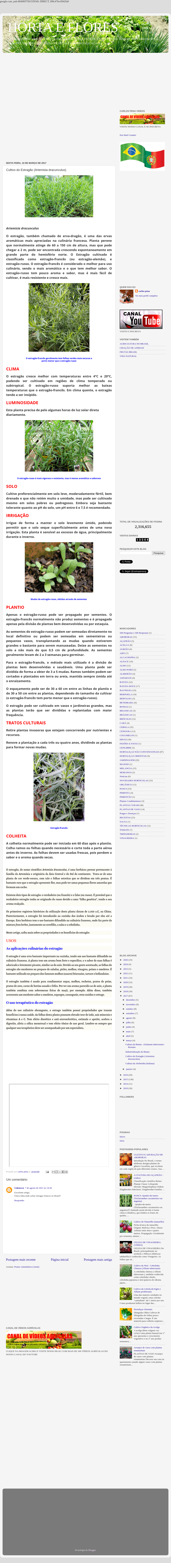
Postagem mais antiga (98, 1259)
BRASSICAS (126, 710)
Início (122, 1136)
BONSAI (124, 706)
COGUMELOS (127, 735)
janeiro (129, 1069)
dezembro (131, 1000)
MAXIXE (124, 764)
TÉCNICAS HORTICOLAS (133, 825)
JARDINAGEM (127, 760)
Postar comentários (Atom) (26, 1266)
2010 (125, 1088)
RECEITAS (125, 817)
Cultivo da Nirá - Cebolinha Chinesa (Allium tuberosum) (147, 1267)
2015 (125, 1079)
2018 (125, 991)
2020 (125, 982)
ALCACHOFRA (127, 657)
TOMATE (124, 830)
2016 (125, 1075)
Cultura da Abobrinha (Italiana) (140, 1063)
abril (128, 1036)
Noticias (123, 776)
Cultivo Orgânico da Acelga (147, 1327)
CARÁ (123, 723)
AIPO (122, 653)
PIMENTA (125, 793)
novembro (131, 1004)
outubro (130, 1009)
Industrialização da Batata (137, 1051)
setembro (130, 1013)
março (129, 1040)
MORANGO (126, 772)
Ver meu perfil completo (146, 295)
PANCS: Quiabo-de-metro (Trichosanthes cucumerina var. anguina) (148, 1198)
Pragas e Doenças (128, 813)
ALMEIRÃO (126, 674)
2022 (125, 973)
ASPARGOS (125, 678)
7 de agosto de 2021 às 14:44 (38, 1188)
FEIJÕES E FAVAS (129, 743)
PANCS (123, 788)
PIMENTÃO (126, 797)
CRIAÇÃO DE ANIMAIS (132, 348)
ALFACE (124, 661)
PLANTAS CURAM (129, 805)
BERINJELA (126, 694)
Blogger (92, 1550)
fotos (122, 1140)
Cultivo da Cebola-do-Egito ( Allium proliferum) (147, 1290)
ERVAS (123, 739)
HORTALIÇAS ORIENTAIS (133, 756)
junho (129, 1027)
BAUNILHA (126, 690)
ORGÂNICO (126, 784)
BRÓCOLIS (125, 719)
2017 (125, 996)
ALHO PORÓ (126, 669)
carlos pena (144, 291)
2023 (125, 969)
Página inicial (60, 1259)
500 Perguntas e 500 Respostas (134, 633)
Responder (19, 1200)
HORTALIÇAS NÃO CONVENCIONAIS (139, 752)
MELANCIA (126, 768)
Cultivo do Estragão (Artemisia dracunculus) (140, 1057)
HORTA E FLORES (63, 27)
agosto (129, 1018)
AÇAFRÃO (125, 641)
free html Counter (128, 135)
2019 (125, 987)
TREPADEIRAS (127, 834)
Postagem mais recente (21, 1259)
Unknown (19, 1188)
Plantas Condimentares (130, 801)
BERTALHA (126, 698)
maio (128, 1031)
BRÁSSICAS (126, 715)
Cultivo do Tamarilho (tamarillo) (149, 1221)
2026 (125, 960)
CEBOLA (124, 727)
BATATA (124, 682)
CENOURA (125, 731)
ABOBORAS (126, 637)
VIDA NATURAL (128, 356)
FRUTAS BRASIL (128, 352)
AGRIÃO (124, 649)
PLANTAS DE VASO (130, 809)
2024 (125, 964)
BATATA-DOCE (127, 686)
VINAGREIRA (127, 838)
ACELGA (124, 645)
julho (128, 1022)
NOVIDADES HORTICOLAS (134, 780)
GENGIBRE (125, 747)
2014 (125, 1084)
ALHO (123, 665)
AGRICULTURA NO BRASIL (134, 343)
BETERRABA (126, 702)
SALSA (123, 821)
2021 (125, 978)
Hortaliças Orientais (143, 1309)
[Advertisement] (85, 82)
